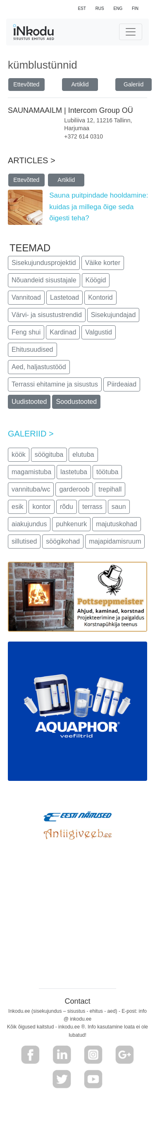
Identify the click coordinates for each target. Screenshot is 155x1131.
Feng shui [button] (26, 332)
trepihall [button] (110, 489)
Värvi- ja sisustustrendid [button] (47, 314)
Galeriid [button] (133, 84)
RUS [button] (99, 8)
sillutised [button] (24, 541)
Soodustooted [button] (76, 401)
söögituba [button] (49, 454)
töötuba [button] (107, 471)
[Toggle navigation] (130, 32)
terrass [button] (92, 506)
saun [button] (119, 506)
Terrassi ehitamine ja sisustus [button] (55, 384)
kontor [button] (41, 506)
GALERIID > (31, 433)
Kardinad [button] (63, 332)
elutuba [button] (83, 454)
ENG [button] (117, 8)
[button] (30, 1055)
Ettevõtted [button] (26, 84)
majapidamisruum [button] (115, 541)
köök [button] (19, 454)
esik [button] (17, 506)
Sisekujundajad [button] (113, 314)
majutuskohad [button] (116, 523)
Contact (77, 1001)
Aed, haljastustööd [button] (39, 366)
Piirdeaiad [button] (121, 384)
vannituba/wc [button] (31, 489)
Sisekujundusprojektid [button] (44, 262)
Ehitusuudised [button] (32, 349)
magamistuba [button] (31, 471)
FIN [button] (135, 8)
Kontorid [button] (100, 297)
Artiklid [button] (79, 84)
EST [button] (82, 8)
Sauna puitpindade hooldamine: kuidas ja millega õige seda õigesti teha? (98, 206)
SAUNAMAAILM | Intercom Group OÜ (71, 110)
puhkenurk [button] (71, 523)
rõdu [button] (66, 506)
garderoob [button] (74, 489)
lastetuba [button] (73, 471)
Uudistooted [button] (29, 401)
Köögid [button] (96, 280)
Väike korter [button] (102, 262)
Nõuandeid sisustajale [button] (44, 280)
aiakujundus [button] (29, 523)
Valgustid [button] (98, 332)
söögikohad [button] (63, 541)
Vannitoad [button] (26, 297)
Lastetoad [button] (64, 297)
